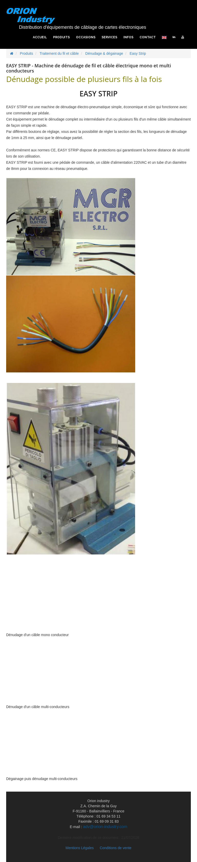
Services (109, 37)
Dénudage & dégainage (104, 53)
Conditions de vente (116, 848)
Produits (61, 37)
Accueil (40, 37)
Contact (148, 37)
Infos (128, 37)
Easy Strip (138, 53)
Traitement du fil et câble (59, 53)
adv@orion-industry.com (105, 826)
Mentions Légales (80, 848)
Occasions (85, 37)
